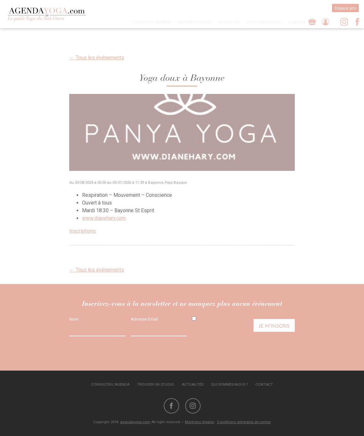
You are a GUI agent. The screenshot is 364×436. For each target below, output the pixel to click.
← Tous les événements (96, 58)
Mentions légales (199, 422)
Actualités (229, 22)
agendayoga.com (135, 422)
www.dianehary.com (104, 218)
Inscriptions (82, 231)
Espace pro (345, 8)
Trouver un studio (194, 22)
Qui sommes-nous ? (264, 22)
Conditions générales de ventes (244, 422)
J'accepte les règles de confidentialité (217, 321)
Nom (73, 319)
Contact (297, 22)
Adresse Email (144, 319)
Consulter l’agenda (151, 22)
